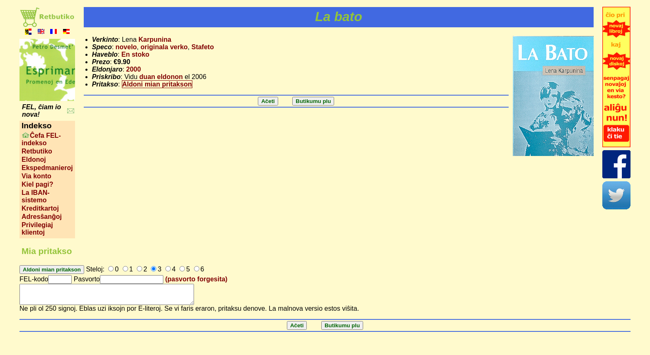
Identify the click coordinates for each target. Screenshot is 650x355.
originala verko (164, 46)
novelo (126, 46)
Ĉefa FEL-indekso (41, 139)
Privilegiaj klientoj (37, 228)
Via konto (36, 176)
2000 (133, 69)
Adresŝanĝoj (42, 216)
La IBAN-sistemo (36, 196)
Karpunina (154, 39)
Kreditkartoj (40, 208)
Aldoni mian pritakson (157, 84)
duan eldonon (161, 76)
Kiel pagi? (37, 184)
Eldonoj (34, 159)
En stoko (135, 54)
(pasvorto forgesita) (196, 279)
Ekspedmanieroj (47, 167)
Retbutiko (37, 151)
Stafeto (203, 46)
